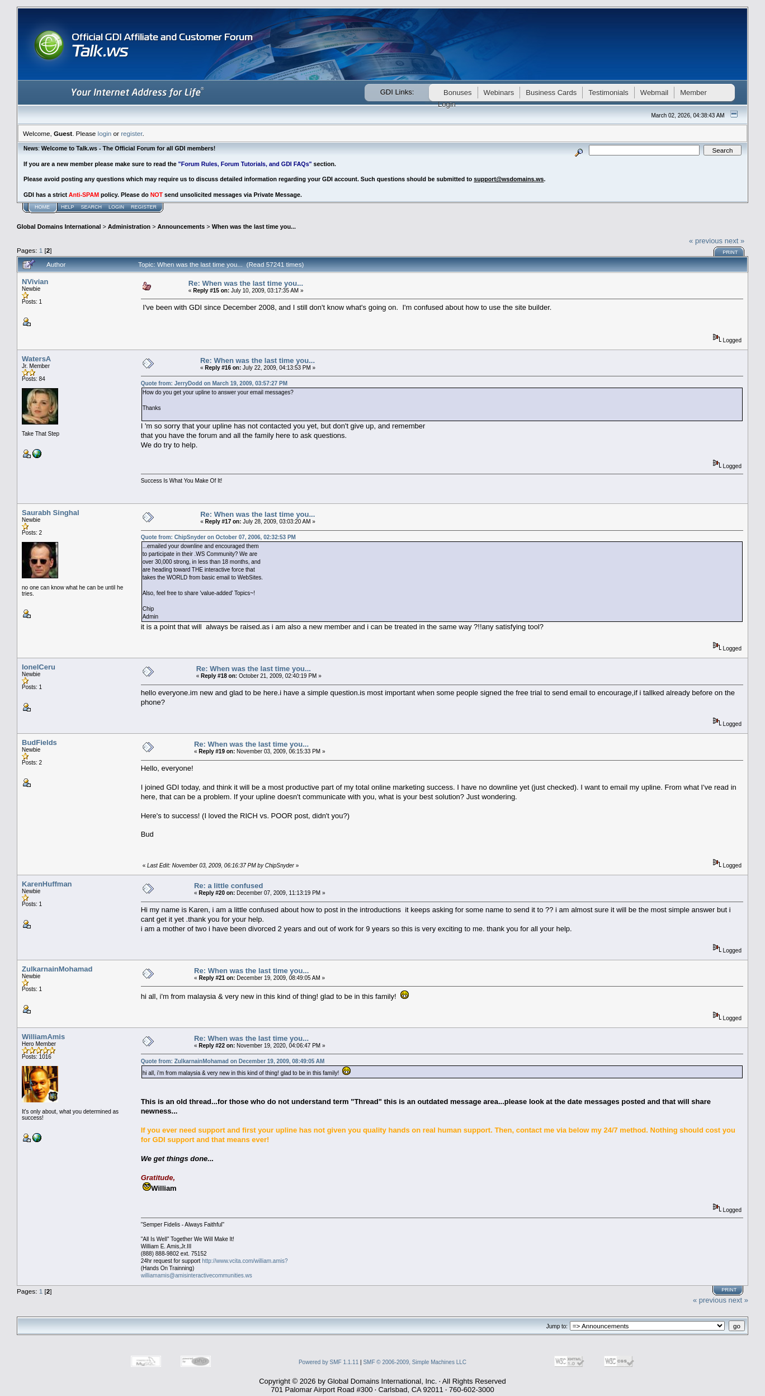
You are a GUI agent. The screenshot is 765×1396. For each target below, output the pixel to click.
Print (730, 252)
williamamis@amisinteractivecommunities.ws (196, 1275)
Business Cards (551, 92)
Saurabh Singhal (50, 512)
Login (116, 207)
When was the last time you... (254, 226)
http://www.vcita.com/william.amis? (244, 1261)
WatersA (36, 359)
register (131, 133)
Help (67, 207)
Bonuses (457, 92)
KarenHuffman (47, 884)
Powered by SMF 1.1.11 (328, 1362)
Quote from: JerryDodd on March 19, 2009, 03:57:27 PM (214, 383)
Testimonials (608, 92)
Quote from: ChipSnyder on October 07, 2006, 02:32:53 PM (218, 537)
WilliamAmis (43, 1036)
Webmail (654, 92)
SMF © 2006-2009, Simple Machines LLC (414, 1362)
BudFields (39, 742)
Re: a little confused (228, 885)
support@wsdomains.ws (509, 179)
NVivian (35, 281)
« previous (705, 241)
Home (42, 207)
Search (91, 207)
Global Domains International (59, 226)
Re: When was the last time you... (245, 283)
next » (734, 241)
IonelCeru (38, 667)
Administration (129, 226)
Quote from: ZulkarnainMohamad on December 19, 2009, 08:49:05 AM (233, 1061)
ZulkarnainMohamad (57, 969)
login (105, 133)
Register (144, 207)
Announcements (181, 226)
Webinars (499, 92)
